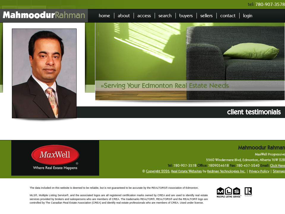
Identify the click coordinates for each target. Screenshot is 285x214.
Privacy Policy (259, 171)
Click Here (277, 165)
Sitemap (279, 171)
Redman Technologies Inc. (226, 171)
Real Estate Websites (186, 171)
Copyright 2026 (158, 171)
